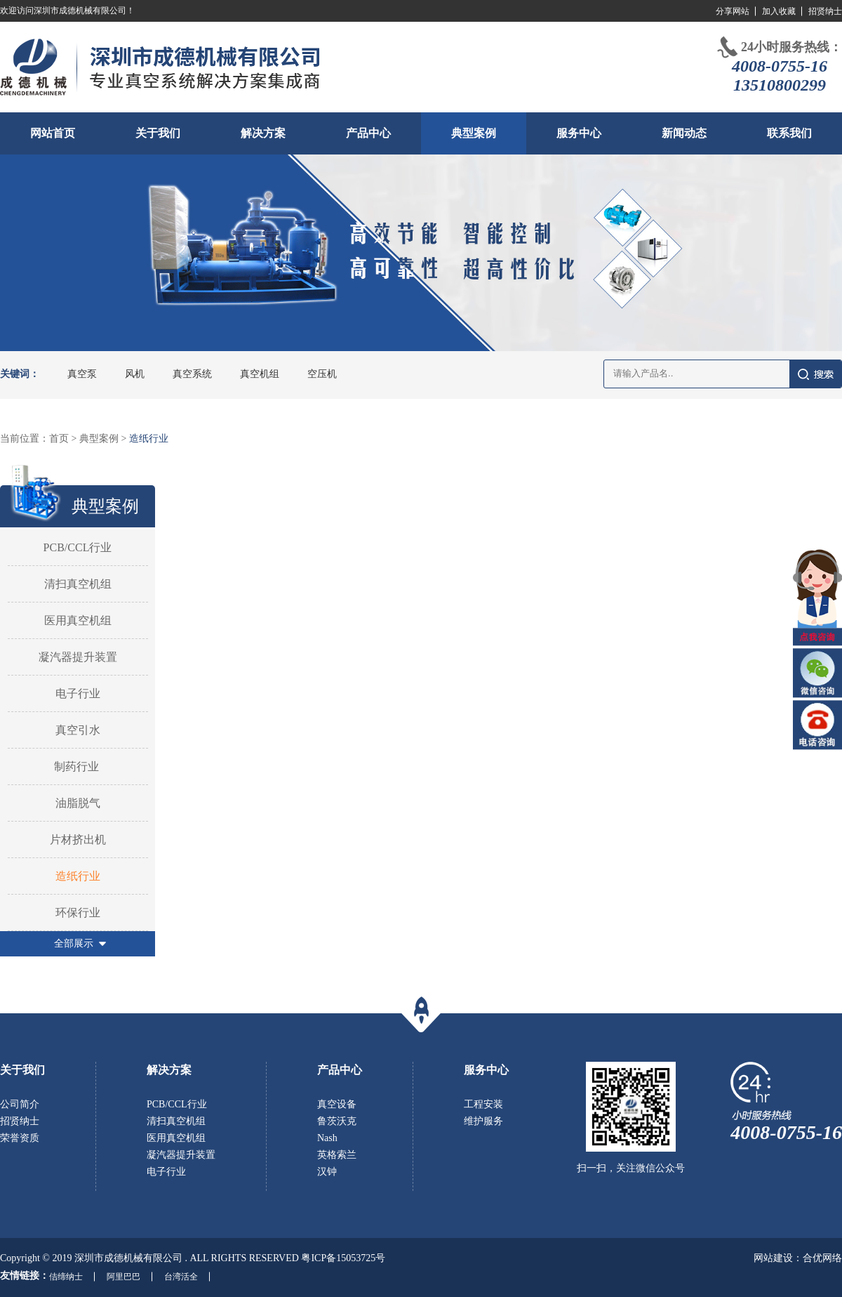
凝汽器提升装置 (78, 657)
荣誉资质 (19, 1138)
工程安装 (483, 1104)
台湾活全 (181, 1277)
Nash (327, 1138)
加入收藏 (779, 11)
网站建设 (773, 1258)
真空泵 (82, 374)
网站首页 (52, 133)
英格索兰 (336, 1155)
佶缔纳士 (66, 1277)
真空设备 (336, 1104)
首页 (59, 438)
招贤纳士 (825, 11)
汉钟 (327, 1171)
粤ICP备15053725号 (343, 1258)
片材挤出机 (78, 839)
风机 (135, 374)
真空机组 (259, 374)
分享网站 (732, 11)
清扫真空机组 (78, 584)
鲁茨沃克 (336, 1121)
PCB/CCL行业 (78, 547)
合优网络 (822, 1258)
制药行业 (78, 766)
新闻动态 (684, 133)
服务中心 (578, 133)
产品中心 (368, 133)
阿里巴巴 (123, 1277)
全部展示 (73, 943)
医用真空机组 (78, 620)
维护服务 (483, 1121)
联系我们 (789, 133)
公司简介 (19, 1104)
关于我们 (157, 133)
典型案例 (473, 133)
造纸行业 (148, 438)
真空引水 (77, 730)
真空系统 (192, 374)
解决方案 (263, 133)
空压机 (322, 374)
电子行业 (77, 693)
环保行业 (77, 913)
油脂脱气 (77, 803)
